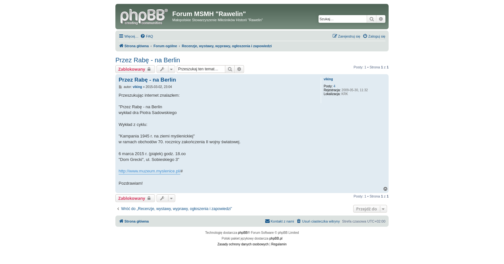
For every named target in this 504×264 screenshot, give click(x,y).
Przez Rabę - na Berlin (147, 60)
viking (328, 79)
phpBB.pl (276, 238)
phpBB (243, 232)
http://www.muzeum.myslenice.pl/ (149, 171)
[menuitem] (146, 36)
